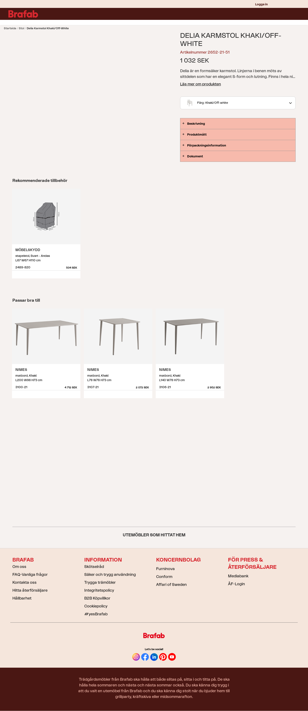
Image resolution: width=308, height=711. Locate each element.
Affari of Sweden (171, 585)
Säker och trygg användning (110, 574)
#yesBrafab (96, 614)
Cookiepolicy (95, 606)
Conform (164, 577)
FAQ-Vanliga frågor (30, 574)
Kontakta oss (24, 582)
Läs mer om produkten (200, 84)
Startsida (10, 28)
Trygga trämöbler (100, 582)
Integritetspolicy (99, 590)
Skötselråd (94, 567)
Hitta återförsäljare (29, 590)
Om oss (19, 567)
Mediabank (238, 576)
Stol (21, 28)
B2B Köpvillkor (97, 598)
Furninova (165, 569)
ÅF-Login (236, 584)
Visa (77, 273)
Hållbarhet (21, 598)
